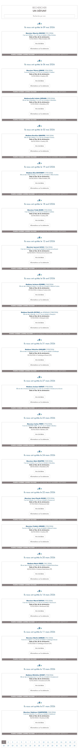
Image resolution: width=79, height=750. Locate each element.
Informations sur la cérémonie (39, 48)
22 (21, 745)
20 (12, 745)
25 (34, 745)
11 (48, 742)
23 (26, 745)
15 (66, 742)
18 (4, 745)
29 (52, 745)
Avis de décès (39, 43)
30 (57, 745)
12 (52, 742)
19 (8, 745)
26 (39, 745)
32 (65, 745)
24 (30, 745)
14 (61, 742)
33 (70, 745)
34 (74, 745)
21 (17, 745)
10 (43, 742)
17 (74, 742)
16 (70, 742)
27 (43, 745)
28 (48, 745)
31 (61, 745)
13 (57, 742)
